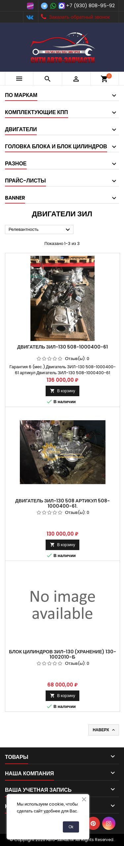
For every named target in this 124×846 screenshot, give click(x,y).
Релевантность (40, 230)
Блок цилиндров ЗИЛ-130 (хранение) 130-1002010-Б (62, 654)
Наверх (104, 730)
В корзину (62, 391)
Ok (70, 827)
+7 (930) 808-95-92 (90, 5)
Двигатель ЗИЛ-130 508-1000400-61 (62, 347)
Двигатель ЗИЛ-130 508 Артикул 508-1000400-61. (62, 503)
